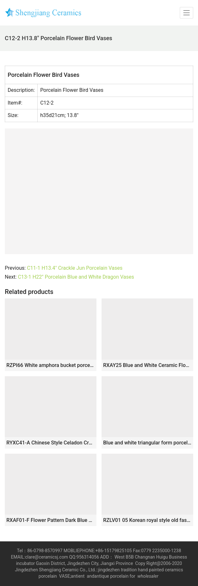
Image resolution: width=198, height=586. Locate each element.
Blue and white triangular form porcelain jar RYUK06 (147, 443)
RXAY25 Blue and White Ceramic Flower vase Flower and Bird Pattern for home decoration (147, 365)
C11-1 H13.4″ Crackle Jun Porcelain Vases (74, 268)
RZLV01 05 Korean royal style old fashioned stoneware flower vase (147, 520)
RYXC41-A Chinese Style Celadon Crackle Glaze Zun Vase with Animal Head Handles (50, 443)
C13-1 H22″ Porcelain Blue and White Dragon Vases (76, 277)
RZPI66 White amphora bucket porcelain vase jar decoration (50, 365)
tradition (129, 569)
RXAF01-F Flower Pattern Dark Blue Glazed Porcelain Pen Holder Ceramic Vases (50, 520)
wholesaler (148, 576)
